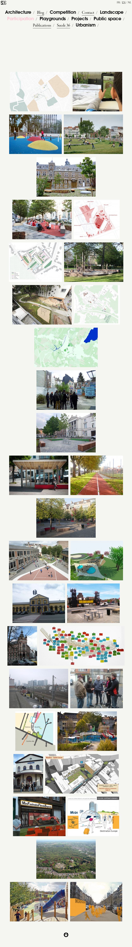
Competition (63, 12)
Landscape (111, 12)
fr (118, 2)
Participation (20, 19)
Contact (88, 12)
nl (129, 2)
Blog (40, 12)
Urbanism (86, 25)
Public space (107, 19)
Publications (42, 25)
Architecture (18, 12)
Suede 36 (63, 25)
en (124, 2)
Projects (79, 19)
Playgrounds (53, 19)
